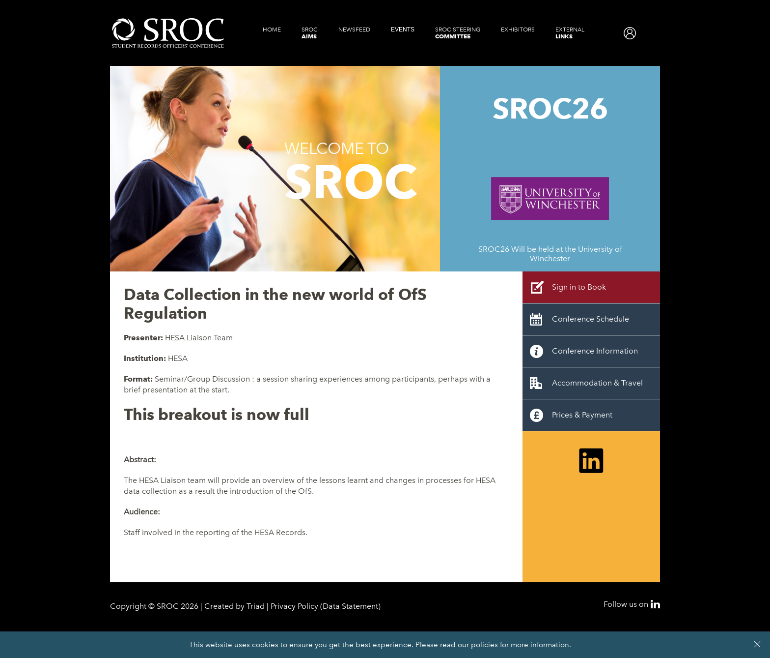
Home (272, 29)
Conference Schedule (590, 319)
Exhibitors (518, 29)
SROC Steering (457, 33)
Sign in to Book (579, 287)
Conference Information (595, 351)
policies (484, 644)
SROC (310, 33)
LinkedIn (655, 604)
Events (402, 29)
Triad (256, 606)
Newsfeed (354, 29)
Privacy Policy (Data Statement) (326, 606)
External (569, 33)
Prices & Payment (582, 414)
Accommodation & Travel (597, 383)
